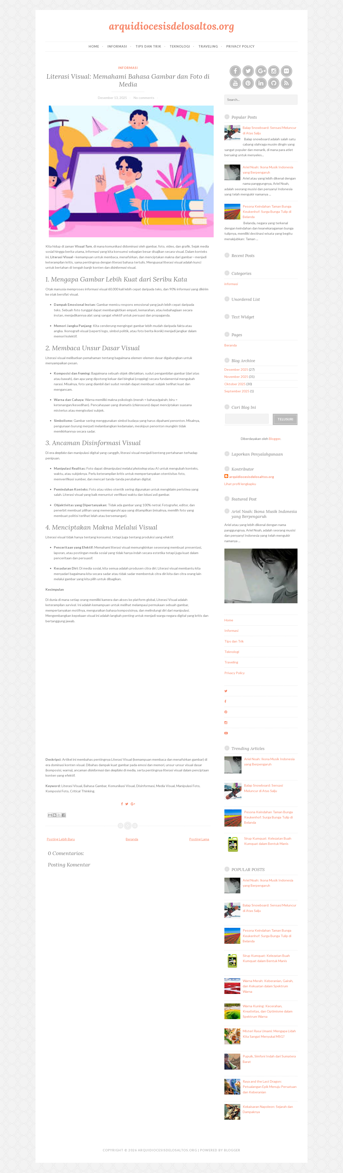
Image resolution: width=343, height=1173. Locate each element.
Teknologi (180, 46)
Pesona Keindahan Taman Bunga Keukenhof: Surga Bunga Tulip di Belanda (267, 211)
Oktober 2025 (235, 384)
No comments (144, 98)
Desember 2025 (236, 369)
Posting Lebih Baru (61, 839)
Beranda (132, 839)
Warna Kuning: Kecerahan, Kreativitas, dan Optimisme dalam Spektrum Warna (268, 1011)
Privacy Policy (240, 46)
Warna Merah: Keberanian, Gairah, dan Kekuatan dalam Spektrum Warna (268, 986)
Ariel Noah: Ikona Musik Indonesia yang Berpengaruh (264, 514)
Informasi (117, 46)
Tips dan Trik (148, 46)
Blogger (274, 439)
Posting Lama (199, 839)
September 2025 (236, 391)
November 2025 (236, 377)
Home (94, 46)
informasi (128, 68)
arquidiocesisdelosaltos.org (171, 26)
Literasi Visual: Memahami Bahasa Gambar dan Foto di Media (128, 80)
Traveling (208, 46)
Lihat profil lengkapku (240, 484)
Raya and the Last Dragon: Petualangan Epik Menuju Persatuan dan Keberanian (270, 1086)
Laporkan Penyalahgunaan (257, 454)
